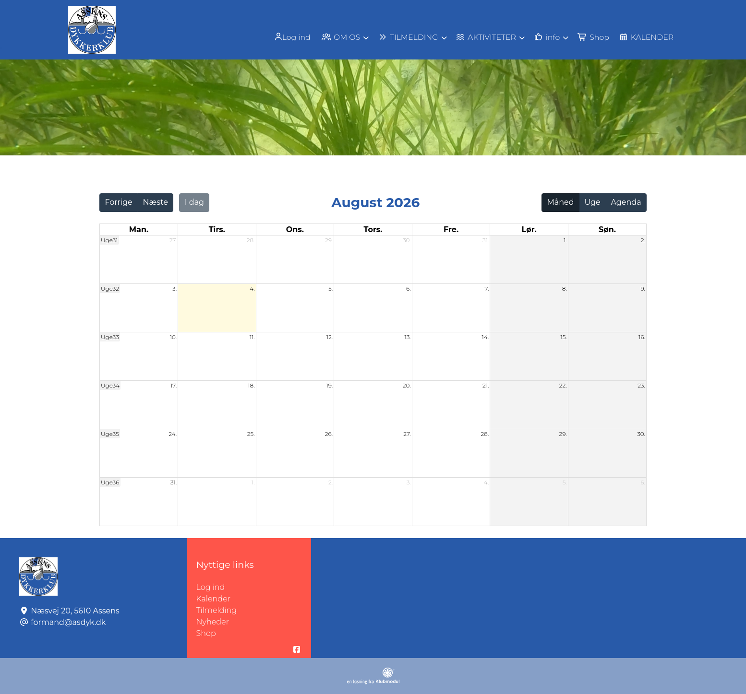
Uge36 (110, 482)
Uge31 (109, 240)
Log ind (288, 37)
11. (252, 337)
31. (485, 240)
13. (407, 337)
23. (641, 385)
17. (173, 385)
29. (329, 240)
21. (485, 385)
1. (565, 240)
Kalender (213, 598)
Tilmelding (216, 610)
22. (563, 385)
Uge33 (110, 337)
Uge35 (110, 433)
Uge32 (110, 288)
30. (407, 240)
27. (173, 240)
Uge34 (110, 385)
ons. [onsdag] (295, 229)
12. (329, 337)
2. (643, 240)
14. (485, 337)
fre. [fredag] (451, 229)
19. (329, 385)
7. (487, 288)
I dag (194, 202)
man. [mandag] (138, 229)
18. (251, 385)
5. (330, 288)
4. (252, 288)
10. (173, 337)
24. (172, 433)
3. (174, 288)
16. (641, 337)
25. (251, 433)
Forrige (118, 202)
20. (407, 385)
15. (564, 337)
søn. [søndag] (607, 229)
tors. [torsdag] (372, 229)
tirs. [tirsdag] (217, 229)
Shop (206, 633)
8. (564, 288)
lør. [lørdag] (529, 229)
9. (643, 288)
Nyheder (212, 621)
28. (251, 240)
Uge (592, 202)
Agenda (626, 202)
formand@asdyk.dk (68, 622)
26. (329, 433)
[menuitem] (289, 36)
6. (408, 288)
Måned (560, 202)
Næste (155, 202)
